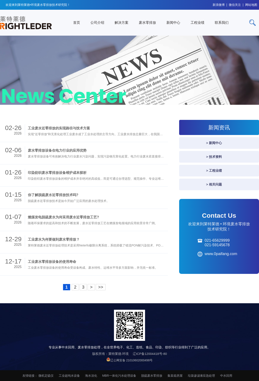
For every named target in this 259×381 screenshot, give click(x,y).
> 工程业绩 (214, 170)
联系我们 (222, 22)
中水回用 (226, 375)
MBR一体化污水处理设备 (119, 375)
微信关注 (235, 4)
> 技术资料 (214, 157)
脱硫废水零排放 (151, 375)
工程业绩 (197, 22)
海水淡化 (91, 375)
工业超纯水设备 (69, 375)
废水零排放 (147, 22)
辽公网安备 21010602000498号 (131, 360)
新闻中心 (173, 22)
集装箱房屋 (175, 375)
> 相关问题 (214, 184)
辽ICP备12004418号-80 (150, 354)
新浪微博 (219, 4)
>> (100, 287)
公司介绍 (97, 22)
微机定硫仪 (46, 375)
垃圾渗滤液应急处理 (201, 375)
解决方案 (121, 22)
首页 (76, 22)
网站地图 (251, 4)
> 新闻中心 (214, 143)
